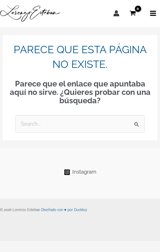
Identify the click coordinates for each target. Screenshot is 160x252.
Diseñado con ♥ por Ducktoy (64, 210)
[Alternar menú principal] (153, 13)
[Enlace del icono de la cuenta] (116, 13)
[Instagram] (80, 172)
